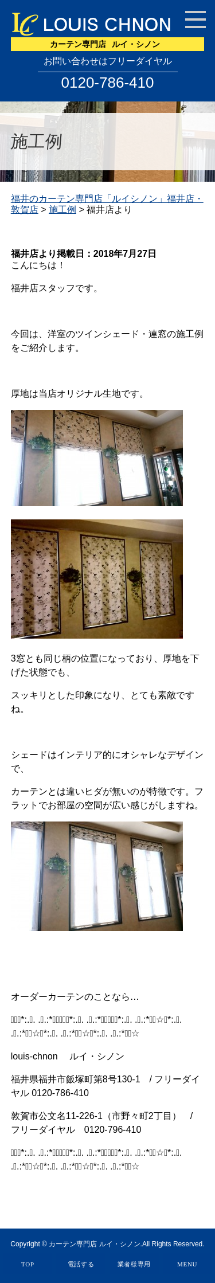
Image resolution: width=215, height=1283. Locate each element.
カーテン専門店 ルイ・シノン (94, 1244)
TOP (27, 1264)
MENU (187, 1264)
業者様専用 (134, 1264)
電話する (81, 1264)
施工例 (62, 209)
